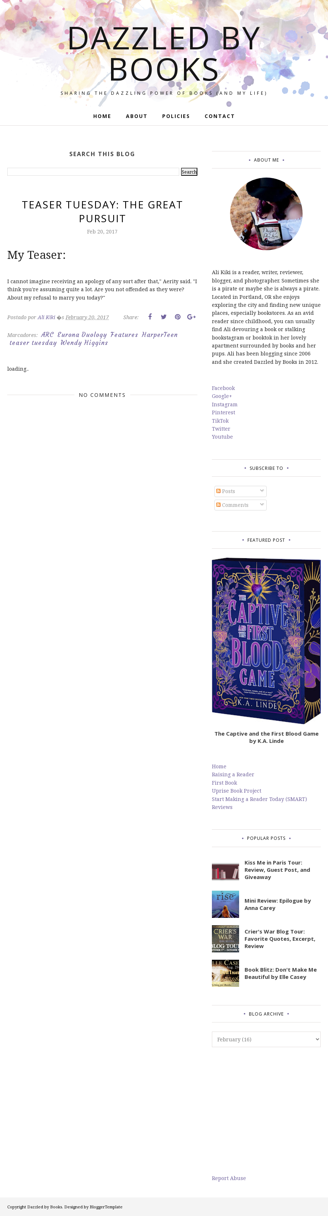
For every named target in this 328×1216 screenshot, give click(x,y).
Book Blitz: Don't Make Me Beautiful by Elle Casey (281, 973)
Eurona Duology (82, 335)
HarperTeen (160, 335)
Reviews (222, 807)
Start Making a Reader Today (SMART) (259, 799)
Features (124, 335)
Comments (232, 504)
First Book (224, 782)
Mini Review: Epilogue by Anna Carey (278, 904)
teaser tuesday (33, 343)
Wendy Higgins (84, 343)
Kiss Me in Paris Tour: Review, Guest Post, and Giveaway (277, 870)
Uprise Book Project (236, 790)
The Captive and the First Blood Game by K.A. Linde (266, 737)
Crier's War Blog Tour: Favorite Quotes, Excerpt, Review (280, 938)
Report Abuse (229, 1178)
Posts (225, 491)
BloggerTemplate (106, 1206)
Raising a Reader (233, 774)
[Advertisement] (266, 1110)
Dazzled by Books (164, 53)
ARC (47, 335)
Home (219, 766)
